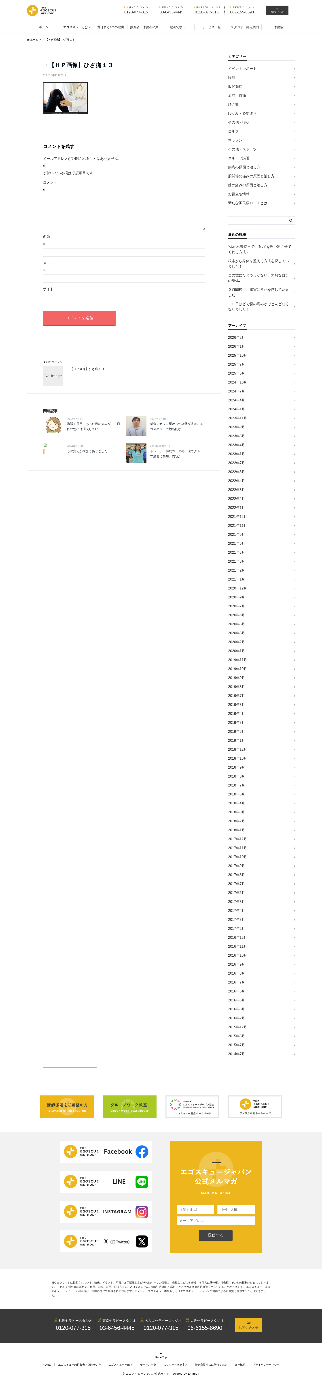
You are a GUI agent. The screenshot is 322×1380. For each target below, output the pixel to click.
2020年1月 (236, 651)
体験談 (278, 27)
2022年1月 (236, 508)
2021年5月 (236, 552)
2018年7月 (236, 785)
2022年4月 (236, 481)
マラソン (235, 140)
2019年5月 (236, 705)
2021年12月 (237, 517)
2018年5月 (236, 794)
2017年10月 (237, 857)
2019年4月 (236, 714)
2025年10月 (237, 355)
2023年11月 (237, 418)
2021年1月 (236, 579)
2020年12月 (237, 588)
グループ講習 (239, 158)
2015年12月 (237, 1027)
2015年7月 (236, 1045)
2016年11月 (237, 946)
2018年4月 (236, 803)
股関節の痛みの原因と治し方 (251, 176)
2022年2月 (236, 499)
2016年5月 (236, 1000)
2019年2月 (236, 731)
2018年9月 (236, 767)
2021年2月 (236, 570)
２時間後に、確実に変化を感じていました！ (258, 292)
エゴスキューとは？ (77, 27)
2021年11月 (237, 525)
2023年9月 (236, 427)
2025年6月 (236, 373)
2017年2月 (236, 928)
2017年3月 (236, 919)
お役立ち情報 (239, 194)
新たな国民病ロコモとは (247, 203)
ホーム (43, 27)
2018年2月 (236, 821)
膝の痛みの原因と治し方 (247, 185)
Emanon (193, 1373)
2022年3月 (236, 490)
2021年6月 (236, 543)
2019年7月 (236, 696)
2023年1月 (236, 454)
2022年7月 (236, 463)
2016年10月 (237, 955)
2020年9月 (236, 597)
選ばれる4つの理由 (110, 27)
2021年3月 (236, 561)
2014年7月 (236, 1054)
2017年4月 (236, 911)
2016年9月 (236, 964)
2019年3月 (236, 722)
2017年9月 (236, 866)
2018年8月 (236, 776)
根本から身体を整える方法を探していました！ (258, 263)
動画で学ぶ (178, 27)
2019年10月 (237, 669)
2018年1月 (236, 830)
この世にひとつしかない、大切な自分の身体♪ (258, 278)
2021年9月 (236, 534)
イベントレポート (242, 69)
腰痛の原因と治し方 (244, 167)
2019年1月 (236, 740)
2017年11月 (237, 848)
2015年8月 (236, 1036)
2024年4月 (236, 400)
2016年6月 (236, 991)
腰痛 (231, 77)
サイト (48, 296)
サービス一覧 (211, 27)
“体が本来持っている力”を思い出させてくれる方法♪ (259, 249)
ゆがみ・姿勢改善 (242, 113)
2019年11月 (237, 660)
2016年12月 (237, 937)
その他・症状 (239, 122)
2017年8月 (236, 875)
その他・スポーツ (242, 149)
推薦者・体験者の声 (144, 27)
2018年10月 (237, 758)
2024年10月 (237, 382)
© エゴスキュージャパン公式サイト (146, 1373)
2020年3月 (236, 633)
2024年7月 (236, 391)
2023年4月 (236, 445)
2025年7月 (236, 364)
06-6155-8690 (204, 1328)
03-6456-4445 (117, 1328)
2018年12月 (237, 749)
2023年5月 (236, 436)
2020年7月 (236, 606)
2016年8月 (236, 973)
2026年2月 (236, 337)
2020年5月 (236, 624)
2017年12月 (237, 839)
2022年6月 (236, 472)
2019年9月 (236, 678)
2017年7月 (236, 884)
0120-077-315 (73, 1328)
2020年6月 (236, 615)
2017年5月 (236, 902)
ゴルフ (233, 131)
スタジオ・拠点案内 (245, 27)
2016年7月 (236, 982)
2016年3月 (236, 1009)
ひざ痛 (233, 104)
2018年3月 (236, 812)
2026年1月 (236, 346)
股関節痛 (235, 86)
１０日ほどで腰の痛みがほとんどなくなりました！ (258, 306)
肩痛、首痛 (237, 95)
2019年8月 (236, 687)
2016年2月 (236, 1018)
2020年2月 (236, 642)
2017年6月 (236, 893)
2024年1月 (236, 409)
